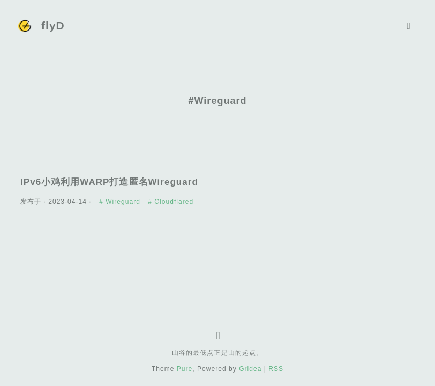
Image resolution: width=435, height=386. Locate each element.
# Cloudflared (170, 201)
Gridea (250, 369)
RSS (275, 369)
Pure (185, 369)
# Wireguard (120, 201)
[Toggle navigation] (409, 26)
